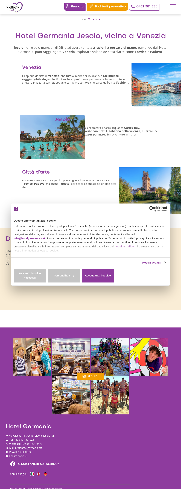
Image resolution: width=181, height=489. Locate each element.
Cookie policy (105, 472)
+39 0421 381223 (24, 459)
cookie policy (128, 248)
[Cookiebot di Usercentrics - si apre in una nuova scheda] (151, 208)
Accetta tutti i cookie (142, 277)
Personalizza (90, 277)
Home (83, 19)
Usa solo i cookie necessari (39, 277)
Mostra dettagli (150, 266)
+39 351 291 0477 (31, 463)
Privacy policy (89, 472)
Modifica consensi (123, 472)
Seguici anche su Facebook (106, 445)
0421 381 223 (144, 6)
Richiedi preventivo (107, 6)
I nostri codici (18, 476)
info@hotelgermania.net (30, 239)
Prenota (75, 6)
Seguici (90, 420)
